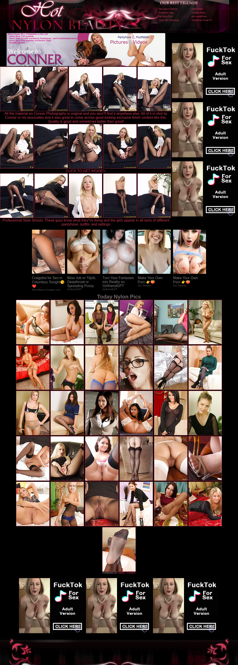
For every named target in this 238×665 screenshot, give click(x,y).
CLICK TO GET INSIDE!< (86, 171)
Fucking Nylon (198, 12)
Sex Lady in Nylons (168, 9)
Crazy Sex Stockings (169, 20)
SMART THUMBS (127, 573)
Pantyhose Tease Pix (202, 20)
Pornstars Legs (166, 12)
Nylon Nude (197, 9)
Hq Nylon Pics (166, 16)
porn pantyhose (199, 16)
